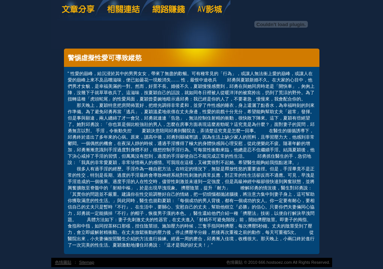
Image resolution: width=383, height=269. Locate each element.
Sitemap (86, 262)
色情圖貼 (63, 262)
